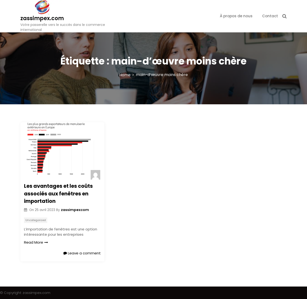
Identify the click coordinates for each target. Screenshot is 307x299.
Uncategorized (35, 220)
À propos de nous (236, 15)
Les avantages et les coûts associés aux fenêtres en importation (58, 193)
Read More (36, 242)
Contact (270, 15)
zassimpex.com (42, 18)
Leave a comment (82, 253)
